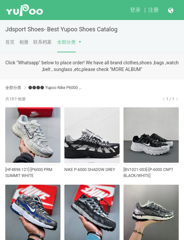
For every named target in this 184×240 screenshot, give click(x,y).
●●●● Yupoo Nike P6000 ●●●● (56, 87)
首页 (10, 42)
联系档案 (42, 42)
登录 (135, 10)
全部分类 (66, 42)
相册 (24, 42)
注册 (153, 10)
